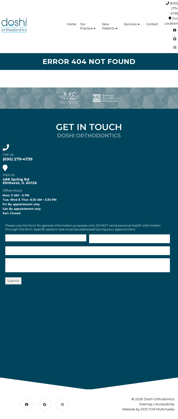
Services (130, 24)
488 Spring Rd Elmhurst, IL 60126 (20, 181)
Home (71, 24)
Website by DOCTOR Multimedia (148, 409)
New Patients (108, 26)
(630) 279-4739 (172, 8)
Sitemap (146, 404)
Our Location (171, 20)
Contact (152, 24)
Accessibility (164, 404)
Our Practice (86, 26)
